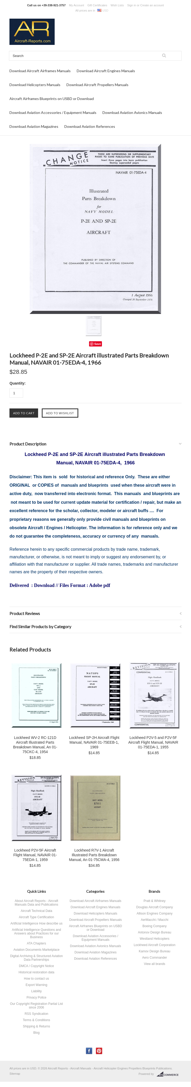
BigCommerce (169, 1074)
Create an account (152, 5)
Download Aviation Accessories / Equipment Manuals (52, 112)
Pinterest (99, 1051)
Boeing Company (154, 926)
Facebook (89, 1051)
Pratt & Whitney (155, 901)
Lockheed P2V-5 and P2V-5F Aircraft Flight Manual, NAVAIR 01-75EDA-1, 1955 (153, 742)
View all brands (154, 964)
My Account (76, 5)
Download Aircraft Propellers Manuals (97, 84)
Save (97, 343)
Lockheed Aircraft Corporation (154, 945)
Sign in (131, 5)
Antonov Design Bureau (154, 932)
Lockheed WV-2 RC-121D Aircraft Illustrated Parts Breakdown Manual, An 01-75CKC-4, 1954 (35, 745)
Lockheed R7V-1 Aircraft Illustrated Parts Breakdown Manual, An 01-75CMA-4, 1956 (94, 855)
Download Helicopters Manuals (34, 84)
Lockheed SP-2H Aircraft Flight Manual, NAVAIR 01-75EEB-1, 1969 (94, 742)
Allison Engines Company (155, 913)
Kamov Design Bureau (154, 951)
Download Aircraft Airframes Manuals (40, 71)
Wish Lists (117, 5)
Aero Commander (154, 957)
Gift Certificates (97, 5)
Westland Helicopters (154, 939)
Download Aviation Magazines (33, 126)
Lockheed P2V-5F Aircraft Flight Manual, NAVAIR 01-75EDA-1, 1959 (35, 855)
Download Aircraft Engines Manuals (106, 71)
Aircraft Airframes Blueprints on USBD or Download (51, 98)
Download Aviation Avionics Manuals (132, 112)
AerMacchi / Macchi (154, 920)
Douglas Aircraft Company (154, 907)
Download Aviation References (89, 126)
